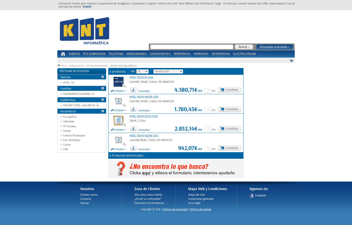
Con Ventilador (71, 140)
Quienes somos (89, 194)
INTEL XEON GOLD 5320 (143, 116)
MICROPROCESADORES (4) (79, 94)
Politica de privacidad (175, 209)
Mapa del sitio (196, 194)
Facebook (257, 195)
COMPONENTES (160, 54)
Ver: (133, 71)
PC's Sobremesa (94, 54)
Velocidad (68, 121)
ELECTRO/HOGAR (244, 54)
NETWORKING (221, 54)
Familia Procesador (74, 135)
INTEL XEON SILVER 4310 (143, 136)
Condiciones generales (201, 198)
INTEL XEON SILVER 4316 (143, 97)
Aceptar (87, 6)
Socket (67, 131)
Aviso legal (194, 203)
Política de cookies (200, 209)
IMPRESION (201, 54)
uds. (213, 90)
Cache (66, 144)
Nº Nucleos (69, 126)
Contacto (85, 198)
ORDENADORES (136, 54)
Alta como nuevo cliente (148, 194)
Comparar (119, 91)
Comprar (232, 90)
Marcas (74, 54)
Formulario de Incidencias (149, 203)
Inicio (62, 65)
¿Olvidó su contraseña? (147, 198)
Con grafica (69, 116)
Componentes (76, 65)
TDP (65, 149)
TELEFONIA (116, 54)
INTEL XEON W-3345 (141, 78)
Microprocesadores (97, 65)
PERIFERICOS (182, 54)
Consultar (144, 91)
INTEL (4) (68, 82)
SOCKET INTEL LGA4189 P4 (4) (81, 105)
